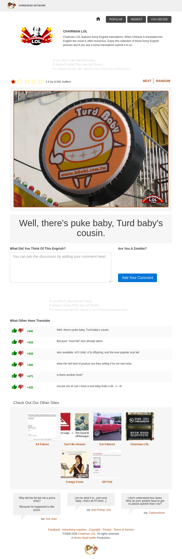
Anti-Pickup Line (101, 509)
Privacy (107, 529)
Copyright (94, 529)
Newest (136, 19)
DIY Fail (107, 482)
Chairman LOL (139, 444)
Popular (115, 19)
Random (163, 81)
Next (147, 81)
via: (43, 518)
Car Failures (107, 444)
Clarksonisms (157, 512)
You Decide (159, 19)
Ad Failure (42, 444)
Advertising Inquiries (74, 529)
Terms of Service (124, 529)
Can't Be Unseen (74, 444)
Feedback (54, 529)
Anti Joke (51, 518)
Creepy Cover (75, 482)
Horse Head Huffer (85, 537)
